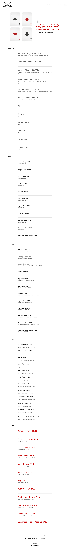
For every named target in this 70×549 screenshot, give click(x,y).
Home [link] (48, 4)
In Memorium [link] (41, 538)
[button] (65, 4)
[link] (7, 4)
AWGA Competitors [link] (57, 4)
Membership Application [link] (31, 538)
